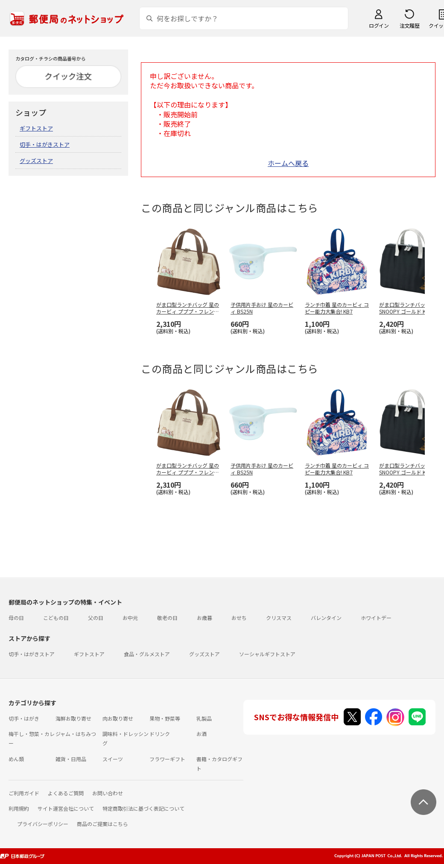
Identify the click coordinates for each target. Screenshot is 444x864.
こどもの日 (56, 617)
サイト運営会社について (66, 808)
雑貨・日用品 (71, 758)
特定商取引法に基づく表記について (143, 808)
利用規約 (19, 808)
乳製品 (204, 718)
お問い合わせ (107, 793)
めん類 (16, 758)
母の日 (16, 617)
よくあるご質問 (66, 793)
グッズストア (36, 161)
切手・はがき (24, 718)
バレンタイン (326, 617)
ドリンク (159, 733)
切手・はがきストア (45, 144)
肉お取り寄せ (117, 718)
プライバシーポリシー (42, 823)
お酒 (201, 733)
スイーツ (112, 758)
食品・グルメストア (147, 653)
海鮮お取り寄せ (73, 718)
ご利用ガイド (24, 793)
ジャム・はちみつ (76, 733)
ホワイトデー (376, 617)
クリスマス (279, 617)
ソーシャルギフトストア (267, 653)
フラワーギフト (167, 758)
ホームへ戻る (288, 163)
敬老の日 (167, 617)
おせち (239, 617)
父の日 (95, 617)
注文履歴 (409, 25)
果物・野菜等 (164, 718)
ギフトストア (36, 128)
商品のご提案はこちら (102, 823)
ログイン (378, 25)
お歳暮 (204, 617)
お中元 (130, 617)
